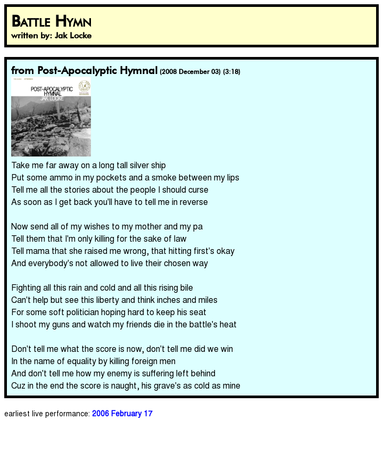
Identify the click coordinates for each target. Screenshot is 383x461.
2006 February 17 (122, 413)
